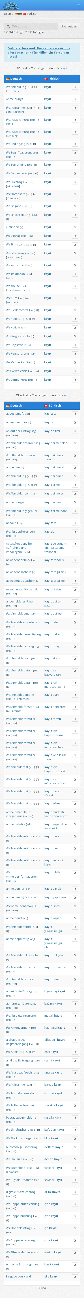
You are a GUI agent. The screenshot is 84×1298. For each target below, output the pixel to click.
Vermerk (17, 362)
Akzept (10, 589)
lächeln (26, 572)
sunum (61, 544)
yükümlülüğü (53, 931)
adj (27, 413)
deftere (49, 1147)
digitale (11, 1192)
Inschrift (16, 265)
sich (28, 888)
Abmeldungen (20, 493)
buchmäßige (14, 1147)
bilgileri (57, 872)
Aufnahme (18, 108)
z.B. (28, 897)
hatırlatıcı (50, 1028)
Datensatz (18, 194)
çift (46, 1228)
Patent (30, 601)
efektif (48, 1252)
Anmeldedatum (21, 670)
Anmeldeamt (20, 613)
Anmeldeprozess (23, 979)
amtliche (11, 1060)
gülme (60, 581)
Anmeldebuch (20, 658)
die (8, 87)
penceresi (59, 707)
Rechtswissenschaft (18, 290)
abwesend (13, 572)
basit (47, 1264)
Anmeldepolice (21, 955)
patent (48, 605)
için (55, 670)
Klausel (16, 286)
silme (56, 443)
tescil (60, 860)
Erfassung (17, 253)
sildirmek (59, 467)
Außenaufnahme (22, 1105)
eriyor (64, 816)
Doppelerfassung (22, 1240)
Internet (23, 698)
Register (18, 111)
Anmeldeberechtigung (26, 634)
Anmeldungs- (15, 99)
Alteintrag (17, 1052)
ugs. (27, 422)
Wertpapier (14, 302)
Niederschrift (19, 310)
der (8, 194)
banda (48, 1084)
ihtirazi (49, 1159)
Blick (27, 560)
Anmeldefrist (19, 767)
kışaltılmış (50, 991)
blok (47, 1138)
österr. (11, 278)
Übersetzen (69, 26)
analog (49, 1072)
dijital (48, 1192)
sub (30, 87)
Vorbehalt (31, 589)
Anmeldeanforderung (25, 622)
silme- (57, 502)
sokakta (49, 1105)
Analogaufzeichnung (25, 1072)
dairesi (57, 613)
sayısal (49, 1180)
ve (54, 544)
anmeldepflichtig (17, 939)
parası (57, 836)
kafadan (50, 1130)
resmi (48, 1060)
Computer (13, 198)
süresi (60, 771)
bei (30, 544)
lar (50, 532)
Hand (27, 1276)
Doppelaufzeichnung (25, 1204)
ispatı (56, 906)
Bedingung (18, 144)
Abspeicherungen (23, 532)
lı (48, 589)
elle (46, 1276)
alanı (56, 695)
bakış (60, 560)
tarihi (59, 675)
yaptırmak (59, 897)
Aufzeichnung (20, 120)
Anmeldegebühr (21, 836)
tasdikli (49, 1117)
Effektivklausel (20, 1252)
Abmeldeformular (23, 455)
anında (49, 548)
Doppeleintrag (20, 1228)
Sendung (12, 135)
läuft (27, 812)
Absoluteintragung (23, 1015)
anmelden (13, 889)
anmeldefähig (15, 824)
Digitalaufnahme (22, 1180)
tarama (60, 548)
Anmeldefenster (22, 707)
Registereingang (17, 1044)
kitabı (56, 658)
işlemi (56, 979)
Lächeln (30, 581)
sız (50, 413)
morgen (11, 816)
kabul (58, 589)
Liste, (9, 111)
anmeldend (14, 918)
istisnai (49, 1093)
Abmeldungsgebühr (24, 511)
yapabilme (60, 824)
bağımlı (49, 1003)
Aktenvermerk (20, 1028)
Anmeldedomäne (22, 695)
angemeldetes (16, 601)
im (8, 91)
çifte (47, 1204)
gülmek (61, 572)
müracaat (50, 687)
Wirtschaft (13, 186)
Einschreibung (20, 215)
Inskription (18, 274)
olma (56, 791)
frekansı (50, 552)
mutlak (49, 1015)
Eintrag (15, 236)
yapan (57, 918)
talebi (64, 443)
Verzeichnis (19, 371)
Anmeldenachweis (23, 906)
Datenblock (18, 1168)
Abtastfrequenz (17, 544)
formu (48, 459)
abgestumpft (15, 413)
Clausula (16, 1159)
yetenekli (50, 828)
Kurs (14, 298)
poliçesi (58, 955)
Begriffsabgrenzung (24, 152)
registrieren (14, 257)
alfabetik (50, 1040)
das (8, 336)
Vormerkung (19, 380)
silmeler (58, 493)
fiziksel (49, 1168)
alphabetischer (16, 1040)
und (23, 548)
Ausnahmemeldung (24, 1093)
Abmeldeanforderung (25, 443)
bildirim (62, 755)
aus (19, 816)
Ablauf (10, 431)
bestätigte (13, 1117)
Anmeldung (18, 87)
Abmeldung (18, 476)
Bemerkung (18, 164)
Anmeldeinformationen (22, 876)
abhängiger (14, 1003)
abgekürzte (14, 991)
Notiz (10, 123)
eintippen (12, 227)
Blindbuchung (20, 1130)
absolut (11, 523)
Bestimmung (19, 173)
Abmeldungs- (15, 502)
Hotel (14, 91)
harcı (63, 511)
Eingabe (16, 206)
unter (20, 589)
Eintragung (18, 244)
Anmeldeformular (23, 719)
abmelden (13, 467)
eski (47, 1052)
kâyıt (58, 1117)
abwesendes (15, 581)
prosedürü (60, 967)
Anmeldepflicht (21, 927)
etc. (20, 91)
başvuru (50, 675)
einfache (12, 1264)
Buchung (16, 182)
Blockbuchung (20, 1138)
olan (47, 947)
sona (55, 816)
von (20, 1276)
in (38, 107)
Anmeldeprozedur (23, 967)
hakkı (56, 634)
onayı (56, 646)
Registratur (18, 345)
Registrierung (20, 353)
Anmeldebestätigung (25, 646)
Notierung (17, 319)
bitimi (56, 431)
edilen (57, 601)
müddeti (58, 812)
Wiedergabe (14, 552)
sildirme (58, 455)
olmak (57, 889)
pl (15, 535)
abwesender (15, 560)
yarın (47, 816)
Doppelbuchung (21, 1216)
